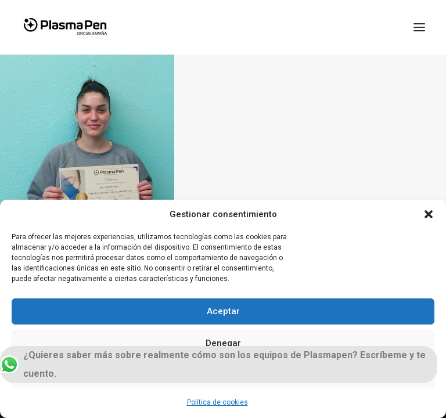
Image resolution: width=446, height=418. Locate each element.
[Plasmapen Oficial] (65, 27)
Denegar (223, 343)
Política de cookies (217, 402)
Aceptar (223, 311)
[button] (428, 214)
